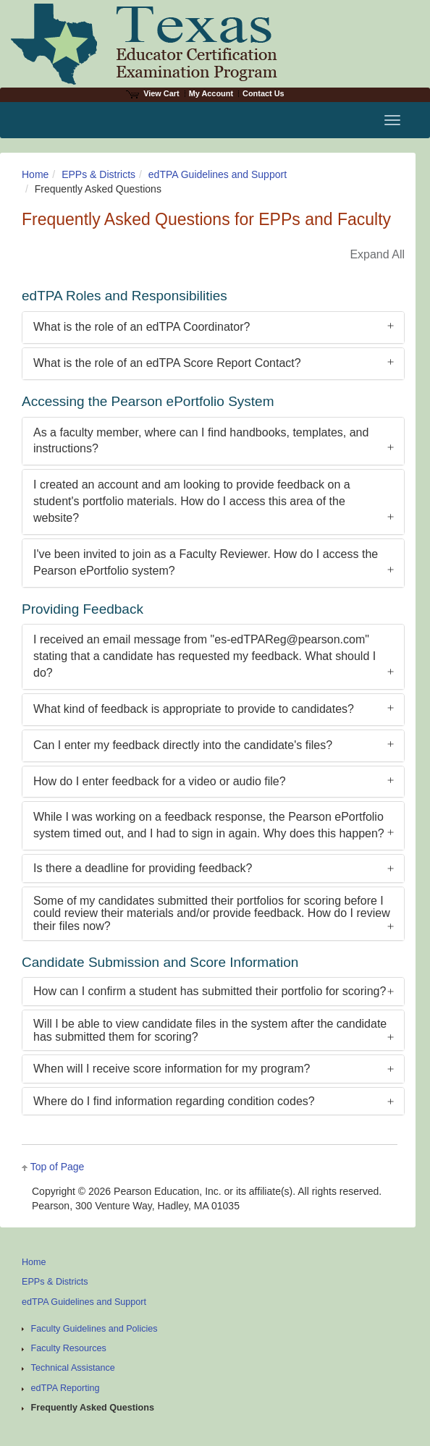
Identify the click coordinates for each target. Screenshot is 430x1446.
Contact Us (263, 93)
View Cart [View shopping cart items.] (153, 93)
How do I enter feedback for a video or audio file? (159, 781)
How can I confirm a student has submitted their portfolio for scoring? (209, 991)
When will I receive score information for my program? (171, 1068)
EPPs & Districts (98, 174)
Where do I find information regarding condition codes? (174, 1101)
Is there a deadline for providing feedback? (142, 868)
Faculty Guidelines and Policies (94, 1329)
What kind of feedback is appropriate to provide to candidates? (193, 709)
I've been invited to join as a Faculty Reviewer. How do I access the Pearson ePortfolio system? (205, 562)
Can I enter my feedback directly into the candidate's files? (182, 745)
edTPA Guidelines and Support (217, 174)
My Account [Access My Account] (211, 93)
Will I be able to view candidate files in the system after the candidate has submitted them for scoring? (210, 1030)
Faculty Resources (68, 1348)
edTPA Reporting (65, 1388)
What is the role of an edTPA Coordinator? (141, 327)
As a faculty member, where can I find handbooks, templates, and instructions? (200, 440)
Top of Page (57, 1166)
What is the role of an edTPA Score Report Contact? (167, 363)
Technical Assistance (73, 1368)
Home (35, 174)
